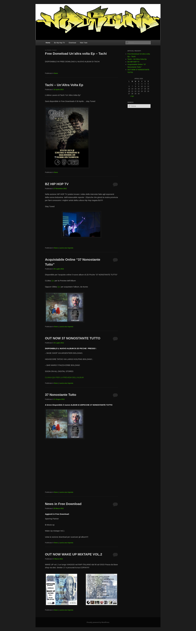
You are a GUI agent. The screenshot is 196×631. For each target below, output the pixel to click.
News (56, 73)
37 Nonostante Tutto (60, 395)
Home (48, 43)
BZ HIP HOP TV (56, 184)
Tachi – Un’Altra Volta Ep (64, 85)
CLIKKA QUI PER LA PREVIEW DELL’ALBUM (64, 377)
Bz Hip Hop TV (59, 43)
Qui (52, 281)
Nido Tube (83, 43)
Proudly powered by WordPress (98, 622)
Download (72, 43)
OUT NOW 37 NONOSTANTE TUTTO (72, 338)
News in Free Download (63, 504)
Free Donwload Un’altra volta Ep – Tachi (76, 53)
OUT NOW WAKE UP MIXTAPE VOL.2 (73, 554)
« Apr (132, 96)
